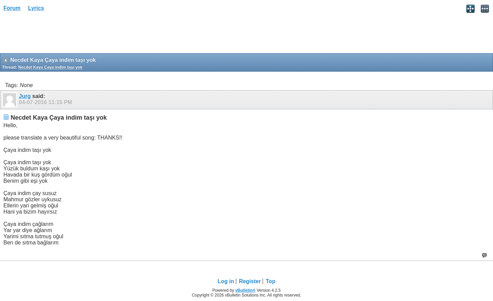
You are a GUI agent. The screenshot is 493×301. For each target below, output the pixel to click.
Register (250, 281)
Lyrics (36, 8)
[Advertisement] (55, 34)
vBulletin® (245, 290)
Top (270, 281)
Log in (226, 281)
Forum (12, 8)
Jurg (25, 96)
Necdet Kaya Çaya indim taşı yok (50, 67)
